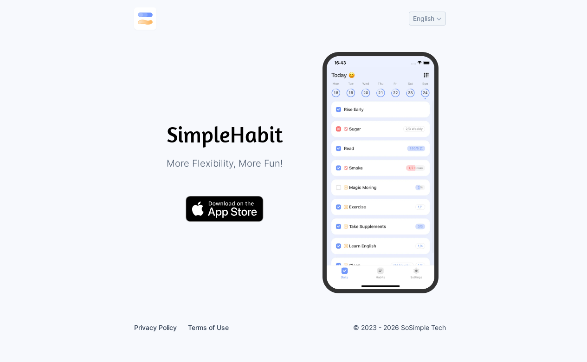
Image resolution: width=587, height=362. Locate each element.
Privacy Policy (155, 327)
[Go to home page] (145, 18)
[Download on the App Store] (225, 209)
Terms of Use (208, 327)
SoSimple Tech (423, 327)
